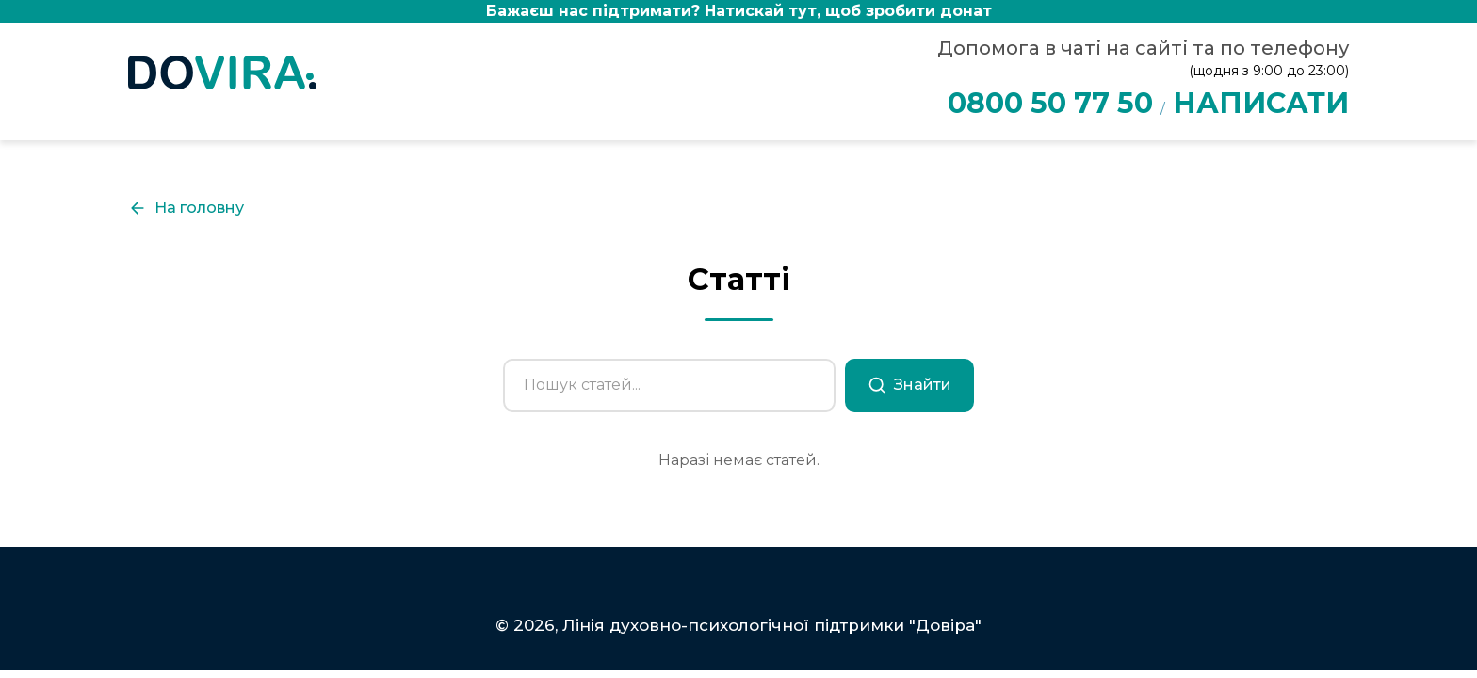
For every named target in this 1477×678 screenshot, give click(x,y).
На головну (186, 208)
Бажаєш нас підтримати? (739, 11)
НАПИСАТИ (1261, 103)
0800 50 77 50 (1050, 103)
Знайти (909, 385)
